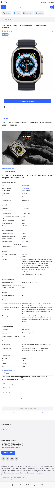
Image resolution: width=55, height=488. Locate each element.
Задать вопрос (8, 453)
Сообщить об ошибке (8, 370)
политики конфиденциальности (43, 412)
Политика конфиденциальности (11, 479)
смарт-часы (25, 185)
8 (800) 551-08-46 (48, 2)
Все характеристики (8, 168)
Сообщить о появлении (27, 101)
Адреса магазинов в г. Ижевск (10, 447)
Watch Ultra (25, 188)
